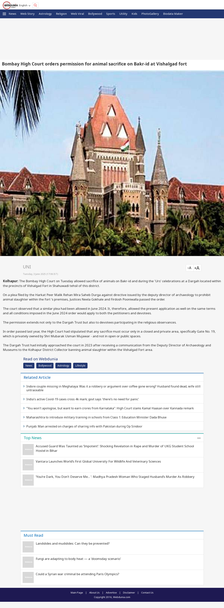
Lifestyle (80, 365)
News (12, 13)
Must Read (33, 535)
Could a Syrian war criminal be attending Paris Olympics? (77, 574)
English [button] (24, 5)
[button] (4, 13)
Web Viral (77, 13)
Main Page (77, 592)
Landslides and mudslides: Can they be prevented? (73, 543)
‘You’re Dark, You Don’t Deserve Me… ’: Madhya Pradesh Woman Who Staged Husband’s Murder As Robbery (115, 476)
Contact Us (147, 592)
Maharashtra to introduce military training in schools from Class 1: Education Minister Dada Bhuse (96, 417)
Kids (134, 13)
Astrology (45, 13)
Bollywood (95, 13)
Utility (123, 13)
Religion (61, 13)
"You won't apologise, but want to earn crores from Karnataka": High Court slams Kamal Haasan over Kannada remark (110, 408)
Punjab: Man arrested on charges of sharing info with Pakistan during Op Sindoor (84, 426)
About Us (94, 592)
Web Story (27, 13)
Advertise (111, 592)
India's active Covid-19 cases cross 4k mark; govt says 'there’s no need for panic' (82, 399)
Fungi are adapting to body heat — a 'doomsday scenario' (78, 559)
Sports (110, 13)
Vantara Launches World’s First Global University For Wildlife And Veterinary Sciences (98, 461)
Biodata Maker (173, 13)
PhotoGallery (150, 13)
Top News (33, 437)
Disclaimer (129, 592)
